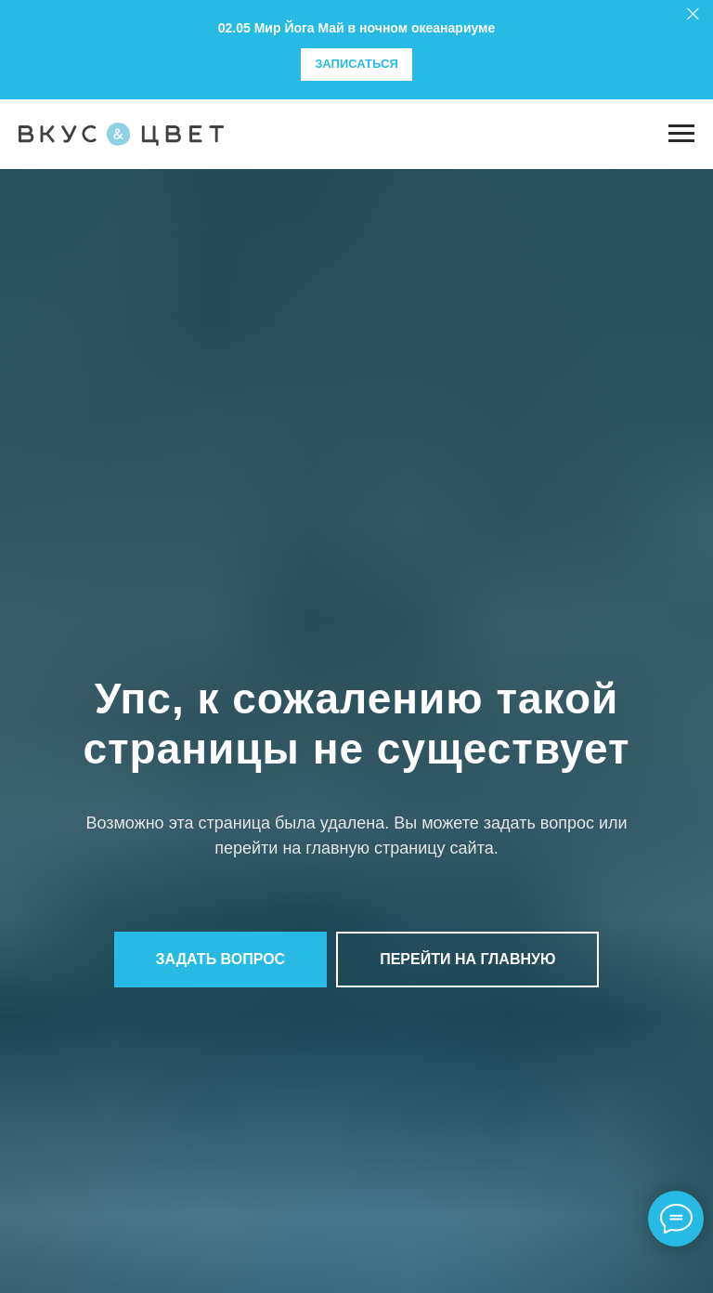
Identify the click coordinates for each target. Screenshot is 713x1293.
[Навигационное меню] (681, 133)
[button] (221, 959)
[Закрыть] (693, 14)
